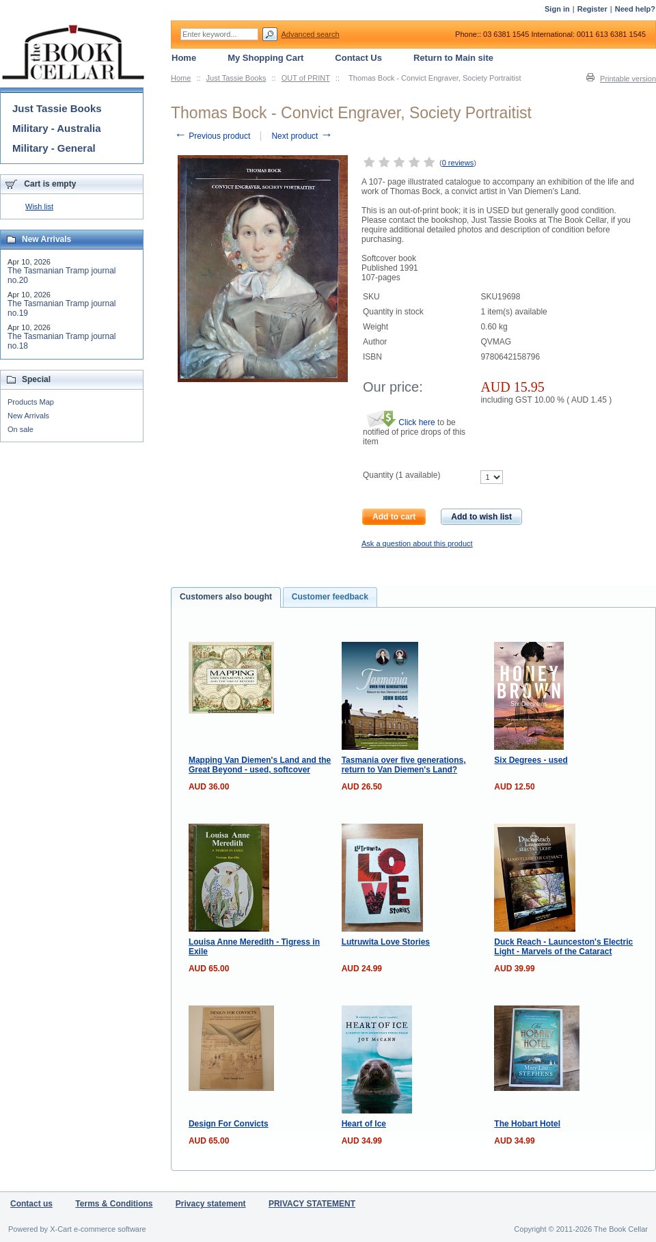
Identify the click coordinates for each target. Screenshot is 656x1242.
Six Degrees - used (530, 760)
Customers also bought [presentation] (226, 597)
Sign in (557, 9)
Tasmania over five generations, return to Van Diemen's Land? (404, 764)
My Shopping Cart (265, 58)
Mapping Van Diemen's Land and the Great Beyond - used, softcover (260, 764)
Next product (301, 136)
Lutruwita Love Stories (386, 942)
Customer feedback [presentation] (330, 597)
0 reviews (458, 163)
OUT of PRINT (306, 78)
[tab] (226, 597)
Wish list (39, 206)
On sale (20, 429)
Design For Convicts (229, 1124)
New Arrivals (28, 415)
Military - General (54, 148)
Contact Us (358, 58)
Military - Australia (56, 128)
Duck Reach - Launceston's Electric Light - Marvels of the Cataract (563, 946)
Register (592, 9)
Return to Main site (453, 58)
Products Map (31, 402)
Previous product (212, 136)
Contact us (31, 1204)
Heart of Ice (364, 1124)
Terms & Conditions (113, 1204)
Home (181, 78)
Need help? (635, 9)
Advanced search (311, 34)
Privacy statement (211, 1204)
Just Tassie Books (236, 78)
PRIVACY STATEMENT (312, 1204)
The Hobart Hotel (527, 1124)
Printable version (628, 79)
